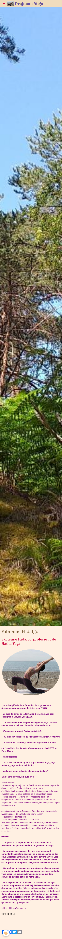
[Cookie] (6, 933)
